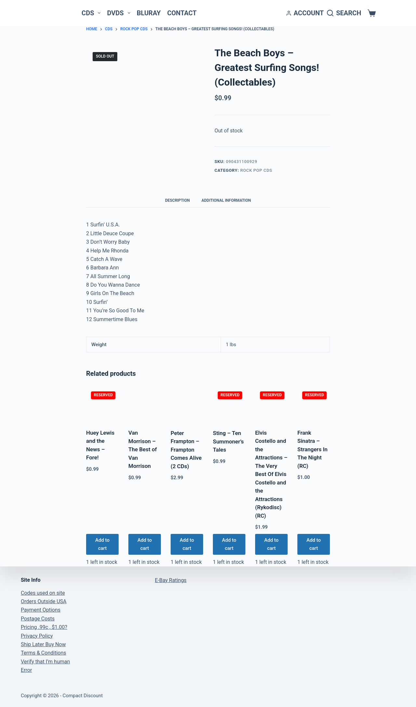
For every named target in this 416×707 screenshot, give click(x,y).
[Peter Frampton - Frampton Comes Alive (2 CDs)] (187, 404)
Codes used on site (43, 593)
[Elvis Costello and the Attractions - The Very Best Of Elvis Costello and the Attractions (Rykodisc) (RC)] (271, 404)
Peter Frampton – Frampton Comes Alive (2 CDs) (186, 449)
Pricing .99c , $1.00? (44, 627)
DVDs (120, 13)
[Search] (344, 13)
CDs (92, 13)
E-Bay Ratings (171, 580)
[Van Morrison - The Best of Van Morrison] (144, 404)
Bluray (149, 13)
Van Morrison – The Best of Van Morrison (142, 449)
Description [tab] (177, 200)
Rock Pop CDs (256, 170)
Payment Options (40, 610)
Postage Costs (38, 619)
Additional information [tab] (226, 200)
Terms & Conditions (43, 653)
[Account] (305, 13)
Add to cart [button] (102, 544)
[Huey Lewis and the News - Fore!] (102, 404)
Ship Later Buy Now (43, 644)
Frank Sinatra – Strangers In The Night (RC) (312, 449)
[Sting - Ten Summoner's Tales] (229, 404)
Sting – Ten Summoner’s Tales (228, 441)
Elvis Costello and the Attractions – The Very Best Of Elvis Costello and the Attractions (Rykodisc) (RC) (271, 474)
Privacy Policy (37, 636)
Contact (182, 13)
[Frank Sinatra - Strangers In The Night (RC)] (313, 404)
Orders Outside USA (43, 601)
